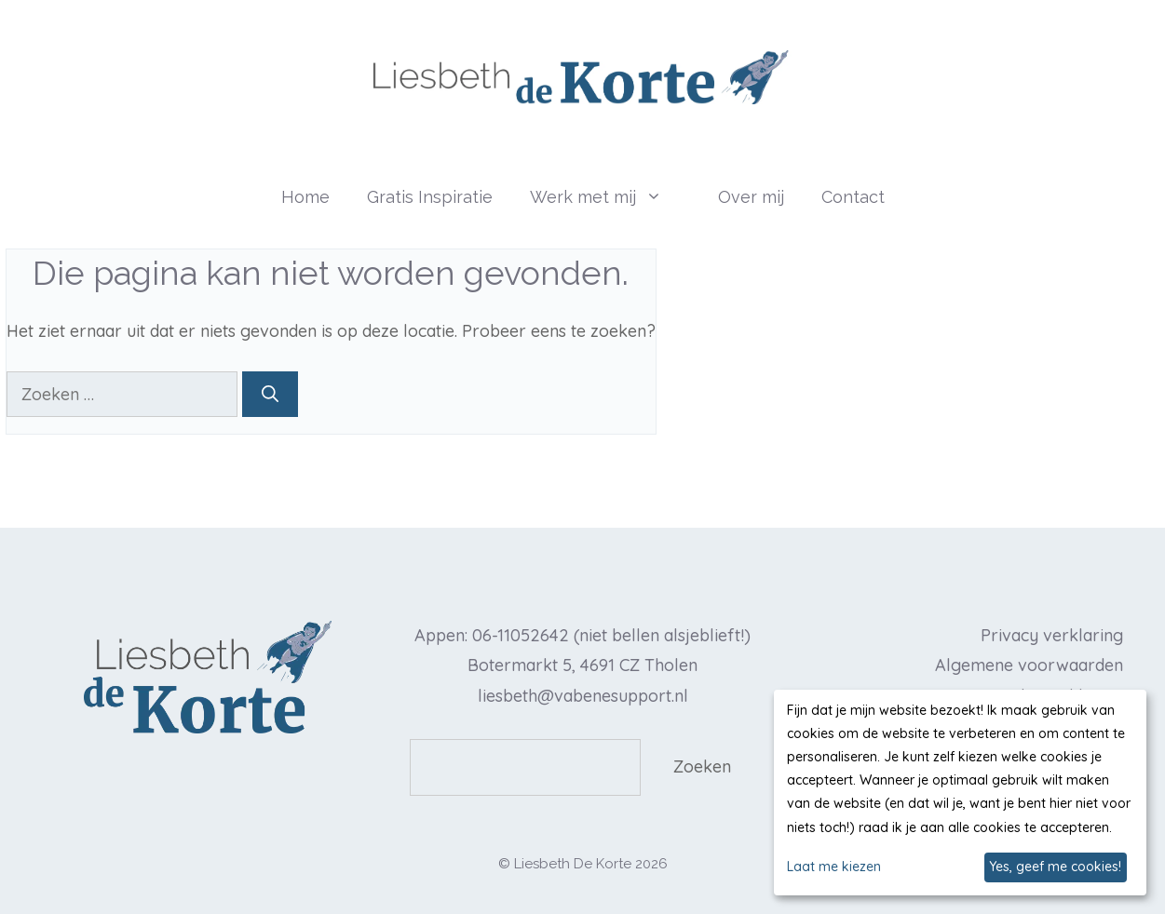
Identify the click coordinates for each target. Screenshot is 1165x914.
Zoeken (702, 766)
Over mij (751, 197)
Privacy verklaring (1052, 635)
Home (305, 197)
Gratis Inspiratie (430, 197)
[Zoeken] (270, 394)
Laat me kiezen (834, 866)
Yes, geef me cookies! (1055, 866)
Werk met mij (614, 197)
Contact (853, 197)
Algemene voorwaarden (1029, 665)
